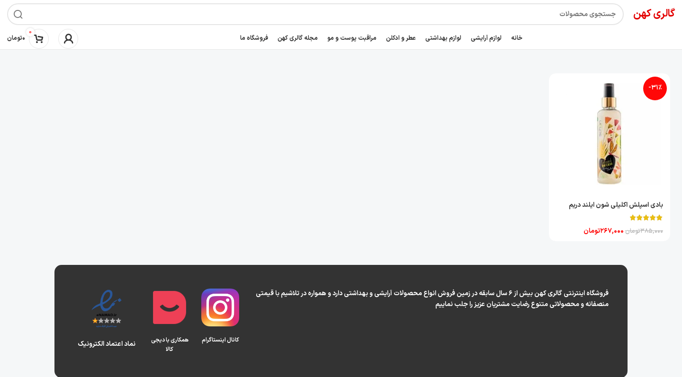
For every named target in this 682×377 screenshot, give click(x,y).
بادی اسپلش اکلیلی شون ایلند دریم (616, 204)
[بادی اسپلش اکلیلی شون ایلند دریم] (610, 134)
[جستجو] (315, 14)
